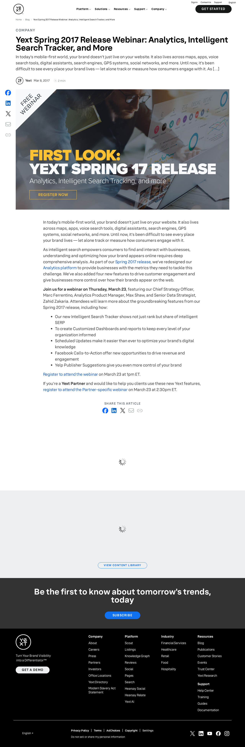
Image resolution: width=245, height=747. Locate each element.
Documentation (208, 710)
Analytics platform (60, 267)
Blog (201, 643)
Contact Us (206, 3)
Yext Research (207, 676)
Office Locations (99, 676)
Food (164, 663)
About (92, 643)
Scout (129, 643)
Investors (94, 669)
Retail (165, 656)
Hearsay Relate (135, 695)
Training (203, 697)
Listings (130, 650)
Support (218, 3)
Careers (93, 650)
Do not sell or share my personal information (98, 737)
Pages (129, 676)
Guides (202, 704)
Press (92, 656)
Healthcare (168, 650)
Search (130, 682)
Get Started (213, 9)
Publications (206, 650)
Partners (94, 663)
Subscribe (122, 615)
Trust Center (206, 669)
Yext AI (129, 702)
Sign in (194, 3)
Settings (148, 730)
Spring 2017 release (133, 261)
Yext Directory (98, 682)
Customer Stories (209, 656)
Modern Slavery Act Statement (102, 690)
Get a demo (32, 670)
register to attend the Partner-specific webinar (85, 389)
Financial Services (173, 643)
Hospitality (168, 669)
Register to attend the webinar (70, 374)
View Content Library (122, 565)
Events (202, 663)
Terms (98, 730)
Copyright (131, 730)
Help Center (206, 691)
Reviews (130, 663)
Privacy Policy (80, 730)
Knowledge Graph (137, 656)
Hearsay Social (135, 689)
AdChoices (113, 730)
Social (129, 669)
